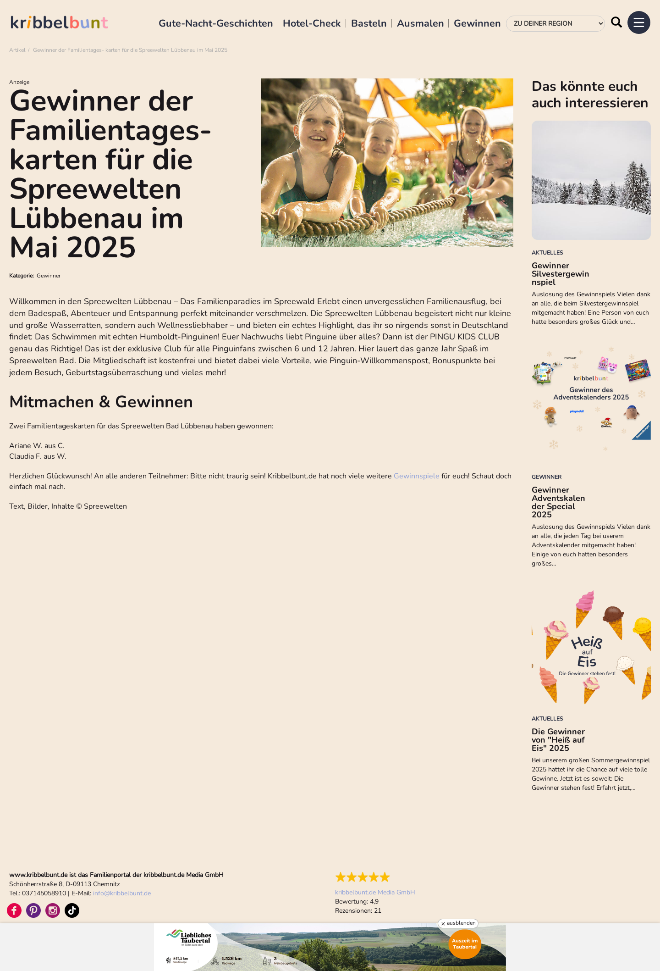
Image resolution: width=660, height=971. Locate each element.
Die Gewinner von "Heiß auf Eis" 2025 (558, 740)
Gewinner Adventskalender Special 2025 (558, 502)
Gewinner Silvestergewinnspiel (560, 274)
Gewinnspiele (417, 476)
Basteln (369, 24)
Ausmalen (420, 24)
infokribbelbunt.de (122, 893)
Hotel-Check (312, 24)
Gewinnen (477, 24)
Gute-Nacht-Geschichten (216, 24)
